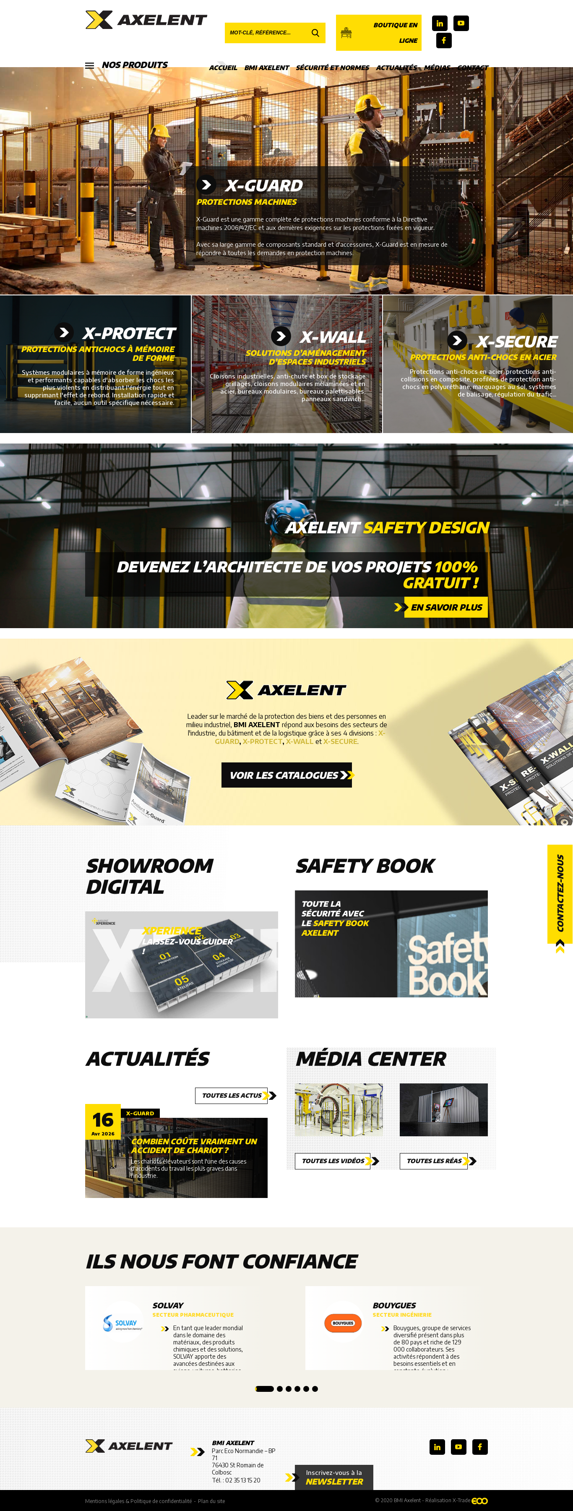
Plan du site (211, 1501)
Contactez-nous (560, 894)
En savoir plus (446, 607)
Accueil (223, 67)
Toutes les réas (433, 1160)
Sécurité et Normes (332, 67)
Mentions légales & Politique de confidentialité (138, 1501)
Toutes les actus (231, 1095)
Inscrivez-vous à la (334, 1477)
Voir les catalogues (283, 775)
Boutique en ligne (379, 32)
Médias (437, 67)
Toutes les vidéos (333, 1160)
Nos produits (126, 65)
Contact (472, 67)
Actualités (396, 67)
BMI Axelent (266, 67)
